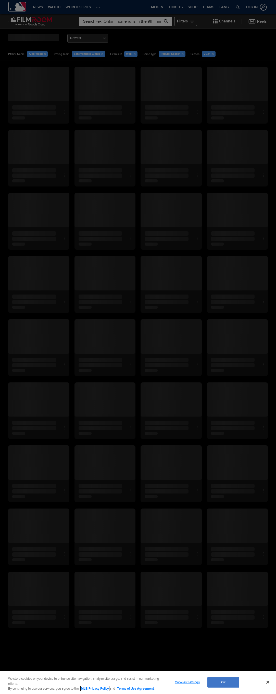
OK (223, 682)
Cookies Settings (187, 682)
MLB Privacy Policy (95, 689)
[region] (138, 682)
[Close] (267, 682)
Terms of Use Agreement (135, 689)
